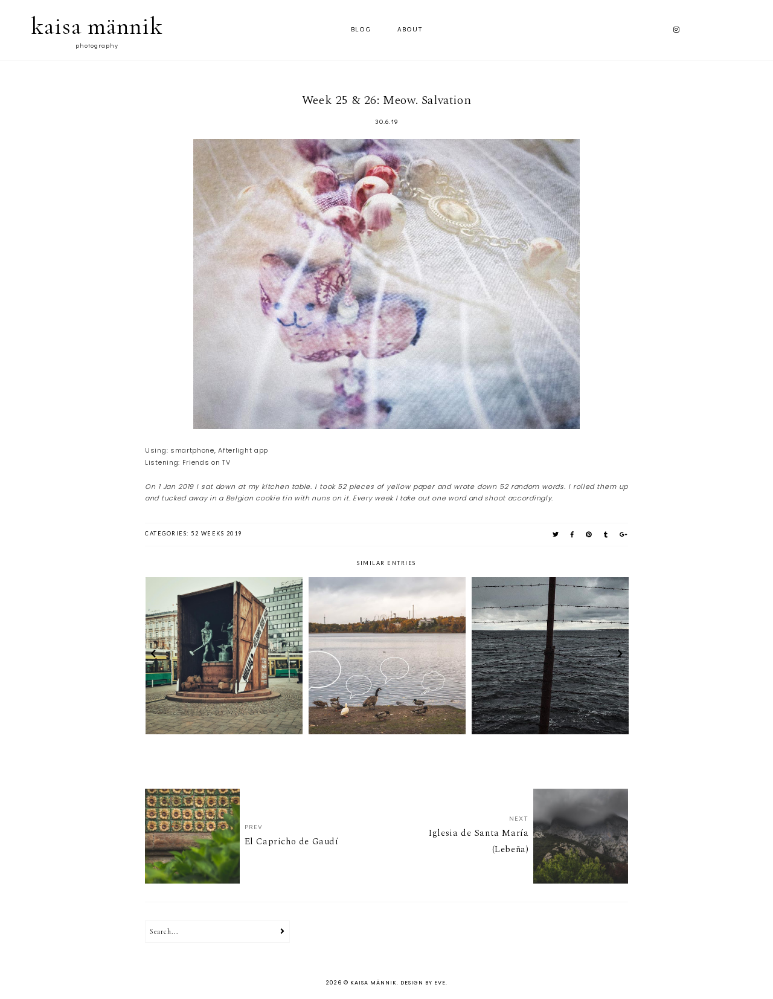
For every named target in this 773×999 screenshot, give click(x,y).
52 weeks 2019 (216, 533)
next (619, 656)
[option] (224, 655)
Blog (361, 30)
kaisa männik (97, 25)
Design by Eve (423, 982)
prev (153, 656)
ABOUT (410, 30)
